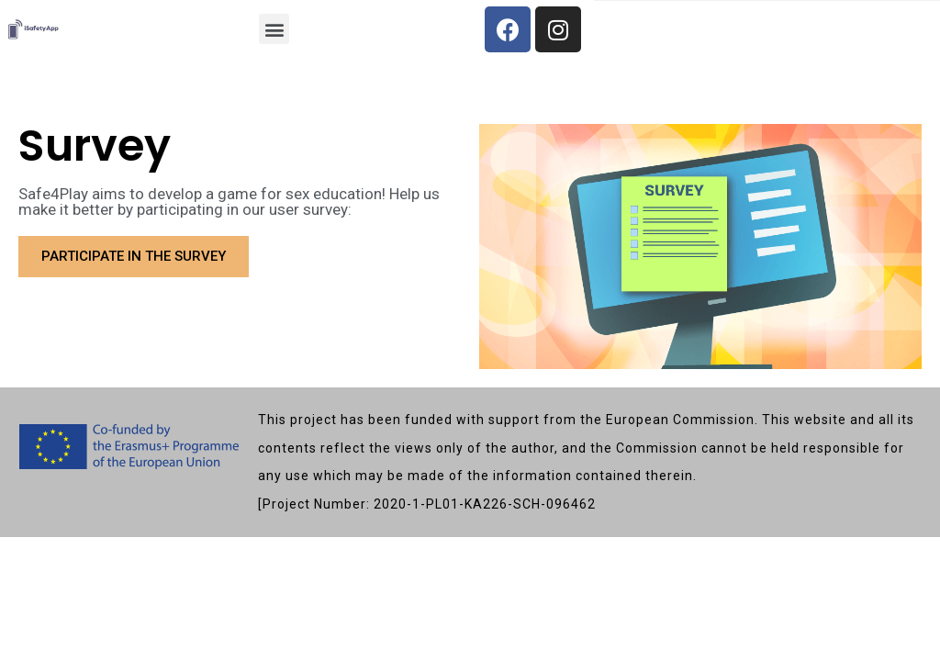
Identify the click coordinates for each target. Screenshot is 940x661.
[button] (274, 29)
